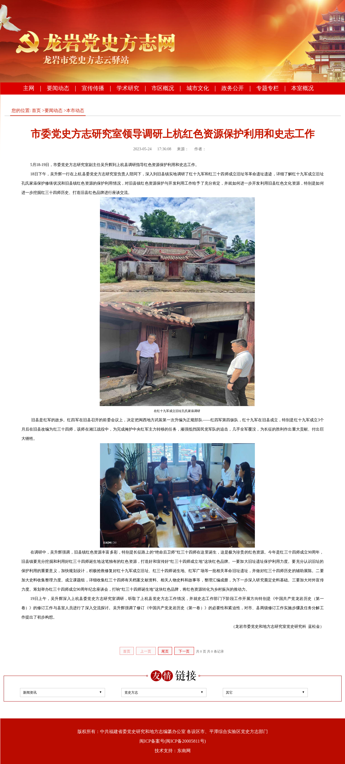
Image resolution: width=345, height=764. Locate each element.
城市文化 (197, 88)
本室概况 (302, 88)
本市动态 (75, 110)
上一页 (145, 651)
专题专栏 (267, 88)
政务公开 (232, 88)
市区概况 (163, 88)
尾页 (165, 651)
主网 (28, 88)
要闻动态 (58, 88)
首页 (36, 110)
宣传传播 (93, 88)
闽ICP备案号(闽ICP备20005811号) (172, 741)
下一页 (184, 651)
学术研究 (128, 88)
